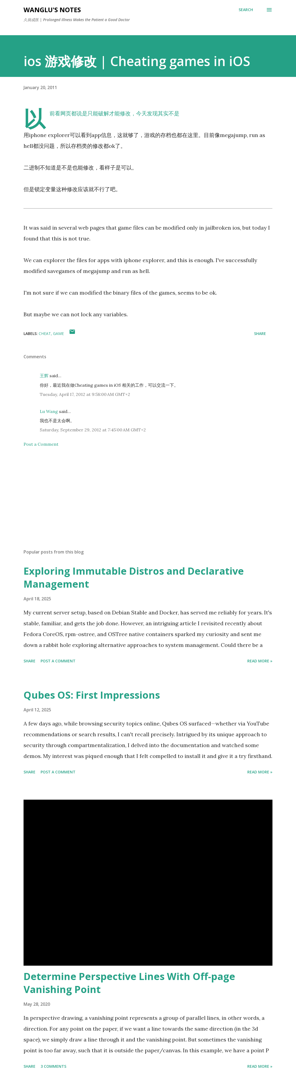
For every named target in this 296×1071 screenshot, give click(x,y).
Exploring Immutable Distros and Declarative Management (134, 577)
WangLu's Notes (52, 9)
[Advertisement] (148, 502)
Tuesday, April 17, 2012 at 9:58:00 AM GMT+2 (85, 394)
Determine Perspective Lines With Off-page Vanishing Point (129, 983)
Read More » (259, 660)
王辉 (44, 375)
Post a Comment (41, 444)
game (58, 333)
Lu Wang (49, 411)
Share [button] (260, 333)
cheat (45, 333)
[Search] (246, 9)
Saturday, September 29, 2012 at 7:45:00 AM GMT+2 (93, 429)
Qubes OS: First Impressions (92, 695)
